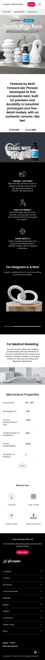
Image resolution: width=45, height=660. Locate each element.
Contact (22, 578)
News (5, 642)
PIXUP (12, 642)
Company (22, 571)
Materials (22, 598)
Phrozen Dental (10, 646)
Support (22, 611)
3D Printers (22, 585)
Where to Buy (22, 624)
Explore (22, 604)
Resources (32, 12)
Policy (22, 631)
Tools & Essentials (22, 591)
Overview (7, 12)
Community (22, 618)
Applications (19, 12)
